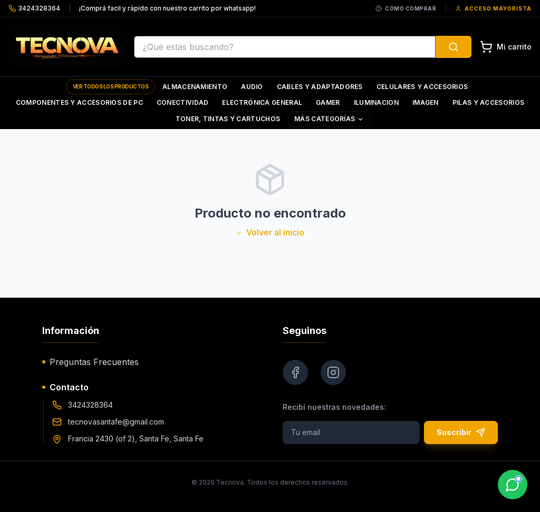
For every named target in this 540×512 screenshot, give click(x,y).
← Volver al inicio (270, 232)
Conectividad (183, 102)
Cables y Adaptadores (320, 87)
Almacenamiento (194, 87)
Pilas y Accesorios (488, 102)
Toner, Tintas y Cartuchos (228, 119)
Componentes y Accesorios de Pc (79, 102)
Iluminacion (376, 102)
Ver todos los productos (111, 86)
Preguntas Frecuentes (90, 362)
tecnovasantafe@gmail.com (116, 421)
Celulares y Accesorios (422, 87)
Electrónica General (262, 102)
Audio (252, 87)
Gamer (328, 102)
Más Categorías (329, 119)
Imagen (425, 102)
